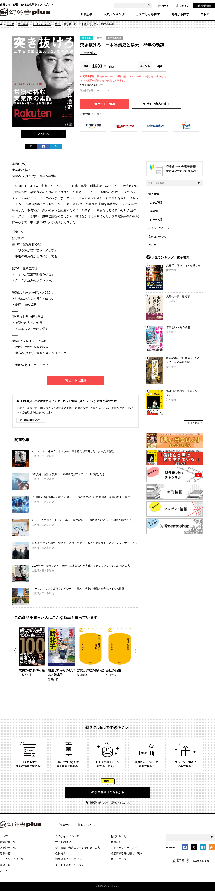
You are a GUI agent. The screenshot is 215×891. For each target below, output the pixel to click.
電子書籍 (23, 24)
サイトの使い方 (64, 841)
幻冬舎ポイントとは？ (68, 859)
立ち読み (43, 134)
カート (163, 5)
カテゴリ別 (156, 202)
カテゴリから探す (148, 14)
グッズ (152, 245)
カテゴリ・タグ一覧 (12, 859)
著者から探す (180, 14)
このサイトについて (67, 836)
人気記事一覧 (8, 847)
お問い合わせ (119, 836)
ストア (204, 14)
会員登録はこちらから (107, 792)
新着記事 (86, 14)
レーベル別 (156, 219)
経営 (58, 24)
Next (136, 651)
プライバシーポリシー (124, 847)
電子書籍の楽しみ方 (92, 85)
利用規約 (116, 841)
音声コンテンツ (157, 236)
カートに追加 (106, 103)
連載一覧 (5, 853)
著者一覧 (5, 864)
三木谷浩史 (88, 53)
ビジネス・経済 (42, 24)
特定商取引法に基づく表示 (126, 853)
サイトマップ (119, 859)
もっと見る (193, 422)
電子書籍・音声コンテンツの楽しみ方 (77, 847)
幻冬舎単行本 (114, 38)
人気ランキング (114, 14)
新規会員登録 (204, 5)
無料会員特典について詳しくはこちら (108, 802)
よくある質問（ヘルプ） (69, 864)
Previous (15, 651)
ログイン (182, 5)
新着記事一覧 (8, 841)
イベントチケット (158, 228)
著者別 (154, 211)
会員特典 (60, 853)
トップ (4, 836)
